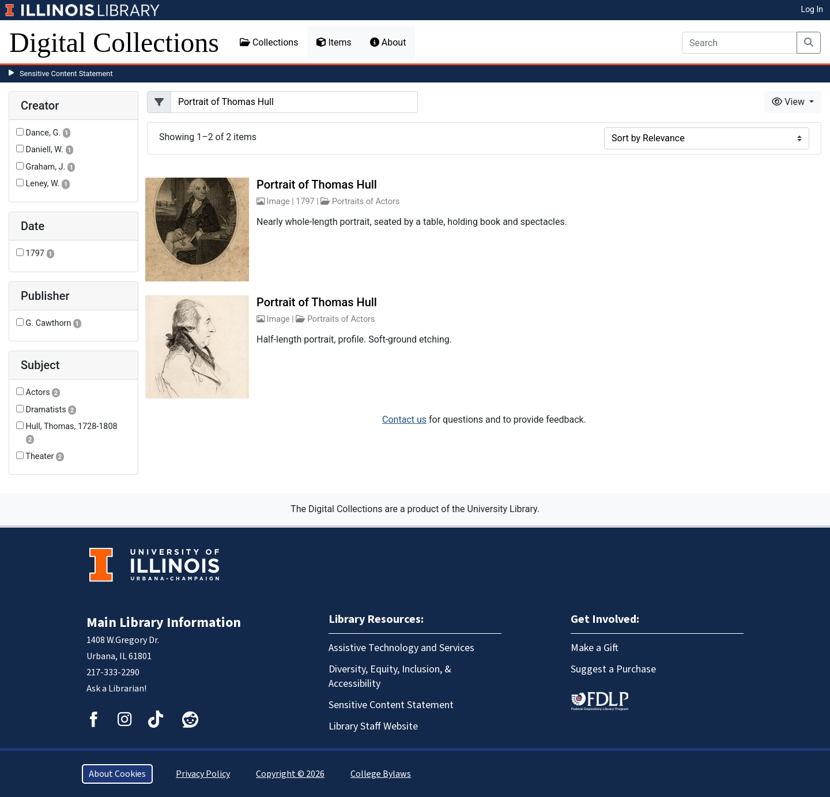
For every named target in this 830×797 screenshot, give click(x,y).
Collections (269, 42)
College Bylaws (380, 774)
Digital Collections (114, 42)
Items (333, 42)
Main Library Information (163, 622)
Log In (812, 9)
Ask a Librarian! (116, 688)
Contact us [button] (404, 419)
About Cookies (117, 774)
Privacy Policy (203, 774)
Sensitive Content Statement (66, 73)
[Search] (739, 43)
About (388, 42)
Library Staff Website (373, 726)
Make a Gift (594, 648)
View (789, 101)
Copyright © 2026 (290, 774)
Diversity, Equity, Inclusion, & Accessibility (390, 676)
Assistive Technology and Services (401, 648)
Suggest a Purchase (613, 669)
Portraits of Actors (366, 201)
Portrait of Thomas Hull (316, 184)
